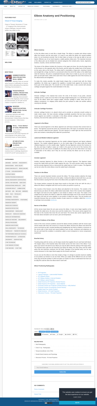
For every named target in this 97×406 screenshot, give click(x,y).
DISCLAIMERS (37, 2)
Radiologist (19, 211)
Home (30, 2)
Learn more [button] (77, 397)
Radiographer (9, 211)
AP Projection (42, 272)
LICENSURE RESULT (10, 188)
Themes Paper (55, 401)
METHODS (8, 191)
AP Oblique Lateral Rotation (46, 280)
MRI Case (18, 191)
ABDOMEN (8, 162)
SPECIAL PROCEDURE (11, 222)
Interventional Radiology (13, 185)
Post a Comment (39, 389)
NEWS (7, 194)
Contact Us (47, 2)
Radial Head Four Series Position (48, 289)
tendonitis (88, 198)
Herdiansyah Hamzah (37, 401)
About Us (12, 6)
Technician (21, 228)
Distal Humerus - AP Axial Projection (48, 291)
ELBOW (48, 331)
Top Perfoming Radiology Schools (15, 233)
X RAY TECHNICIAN (10, 242)
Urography (8, 239)
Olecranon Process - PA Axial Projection (50, 293)
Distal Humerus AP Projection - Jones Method (51, 283)
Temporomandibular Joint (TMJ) (44, 351)
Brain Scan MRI (23, 168)
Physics (15, 196)
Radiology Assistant (19, 213)
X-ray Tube (18, 248)
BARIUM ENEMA (9, 165)
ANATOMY (41, 331)
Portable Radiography (12, 199)
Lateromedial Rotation (56, 274)
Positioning (46, 6)
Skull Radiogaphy (10, 228)
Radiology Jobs (67, 6)
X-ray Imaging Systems (12, 245)
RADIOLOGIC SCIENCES (11, 205)
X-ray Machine (9, 248)
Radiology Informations (12, 216)
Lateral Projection (43, 274)
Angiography (23, 162)
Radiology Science (33, 6)
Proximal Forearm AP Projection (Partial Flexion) (52, 285)
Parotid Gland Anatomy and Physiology (46, 354)
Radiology (8, 213)
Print (75, 334)
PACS (11, 194)
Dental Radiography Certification (15, 179)
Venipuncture (18, 239)
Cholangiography (17, 171)
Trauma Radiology (10, 236)
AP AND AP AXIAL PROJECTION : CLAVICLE (18, 143)
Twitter (53, 334)
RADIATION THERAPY (10, 202)
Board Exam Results (11, 168)
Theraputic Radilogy (20, 231)
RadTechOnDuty (53, 399)
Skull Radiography (41, 344)
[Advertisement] (48, 35)
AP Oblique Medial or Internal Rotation (49, 278)
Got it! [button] (77, 402)
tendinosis (54, 200)
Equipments (56, 6)
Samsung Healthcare (11, 225)
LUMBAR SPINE (21, 188)
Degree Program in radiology (14, 177)
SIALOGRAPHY (22, 219)
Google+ (61, 334)
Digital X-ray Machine (11, 182)
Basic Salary (19, 165)
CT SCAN (7, 171)
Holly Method (71, 285)
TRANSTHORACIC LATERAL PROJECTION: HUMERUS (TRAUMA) (20, 93)
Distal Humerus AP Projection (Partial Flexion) (51, 282)
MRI (13, 191)
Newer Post (37, 394)
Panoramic (8, 196)
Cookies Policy (58, 2)
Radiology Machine (11, 219)
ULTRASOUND (21, 236)
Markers (25, 191)
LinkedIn (69, 334)
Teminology (8, 231)
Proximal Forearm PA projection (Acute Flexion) (52, 287)
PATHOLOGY (18, 194)
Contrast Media (10, 174)
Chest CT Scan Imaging (13, 21)
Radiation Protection (11, 208)
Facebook (45, 334)
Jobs (24, 185)
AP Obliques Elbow (43, 276)
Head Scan (23, 182)
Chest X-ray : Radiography (43, 347)
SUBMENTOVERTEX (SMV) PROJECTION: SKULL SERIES (19, 77)
